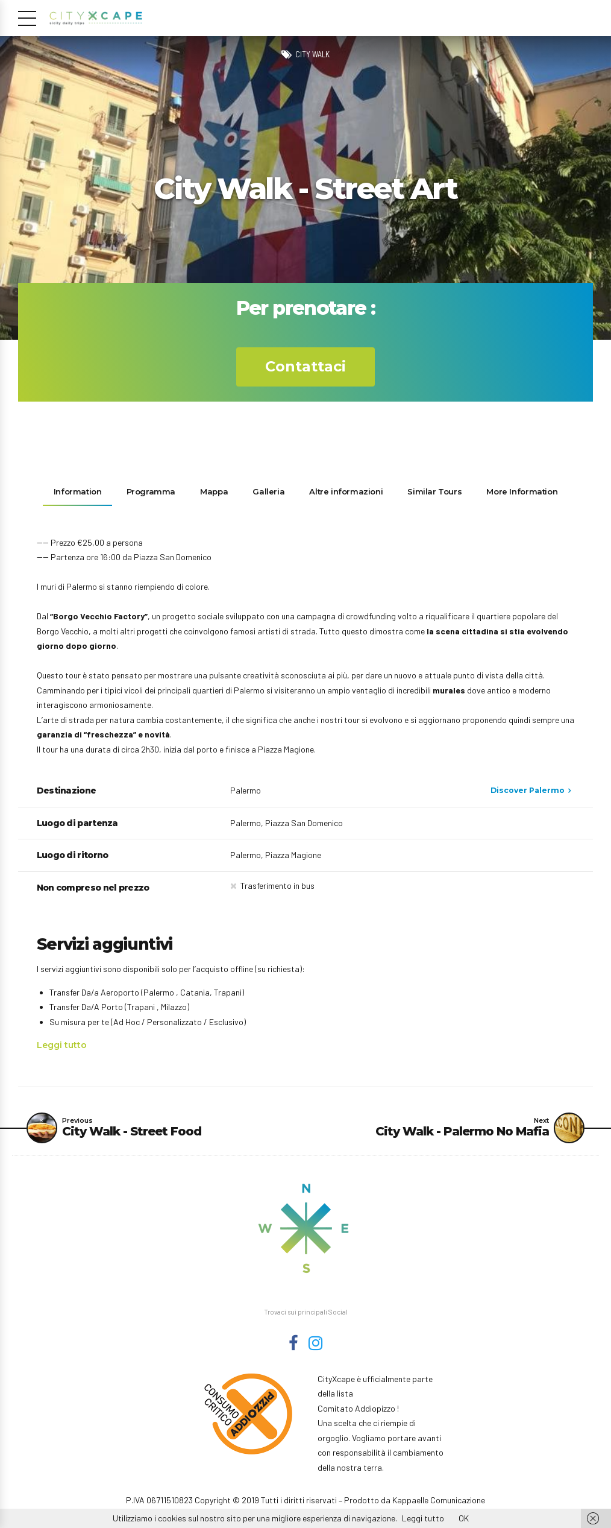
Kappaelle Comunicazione (438, 1502)
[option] (305, 188)
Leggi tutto (62, 1045)
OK (464, 1518)
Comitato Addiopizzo (356, 1410)
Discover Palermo (527, 790)
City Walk (312, 54)
